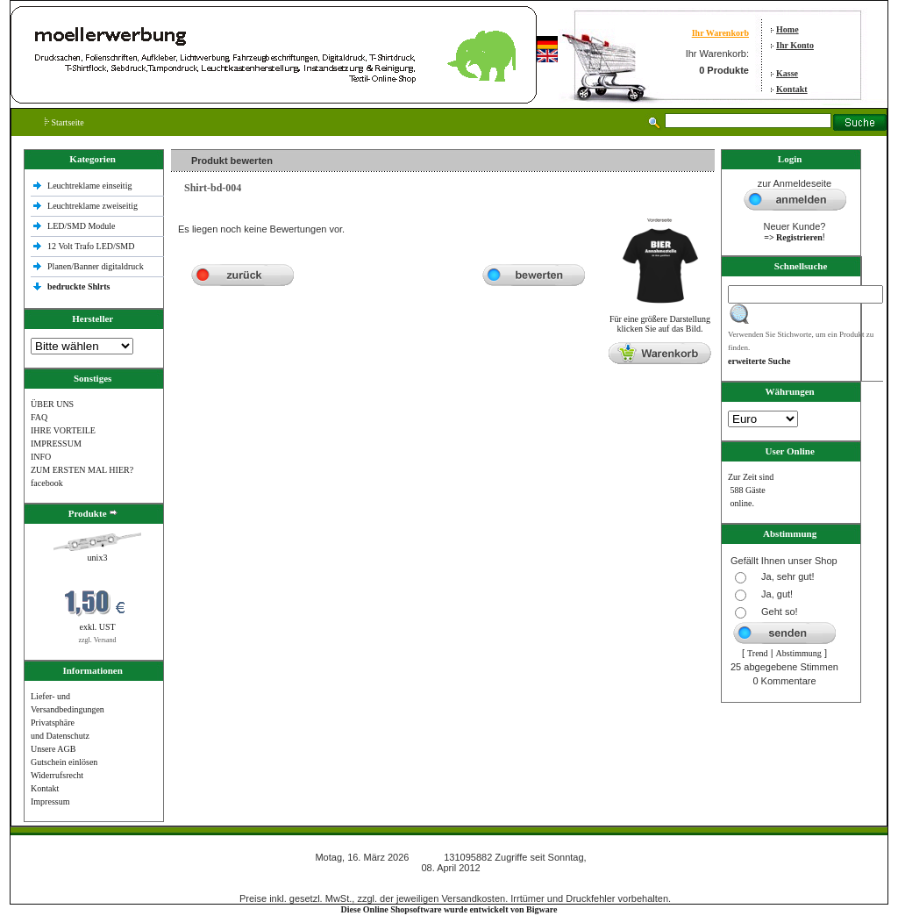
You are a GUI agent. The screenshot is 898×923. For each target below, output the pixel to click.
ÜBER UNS (52, 404)
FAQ (39, 417)
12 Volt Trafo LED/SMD (90, 246)
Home (787, 29)
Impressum (50, 801)
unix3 (98, 557)
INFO (41, 457)
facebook (47, 483)
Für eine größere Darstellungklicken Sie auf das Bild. (659, 319)
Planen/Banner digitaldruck (95, 266)
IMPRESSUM (56, 443)
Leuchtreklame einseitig (90, 185)
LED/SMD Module (81, 226)
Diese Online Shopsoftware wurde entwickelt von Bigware (449, 909)
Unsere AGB (53, 749)
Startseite (64, 122)
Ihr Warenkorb (720, 33)
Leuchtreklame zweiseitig (93, 206)
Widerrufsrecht (57, 775)
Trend (757, 653)
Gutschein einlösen (64, 762)
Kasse (787, 73)
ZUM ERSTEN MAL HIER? (82, 470)
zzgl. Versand (98, 640)
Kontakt (792, 89)
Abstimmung (799, 653)
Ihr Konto (795, 45)
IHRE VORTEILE (63, 430)
